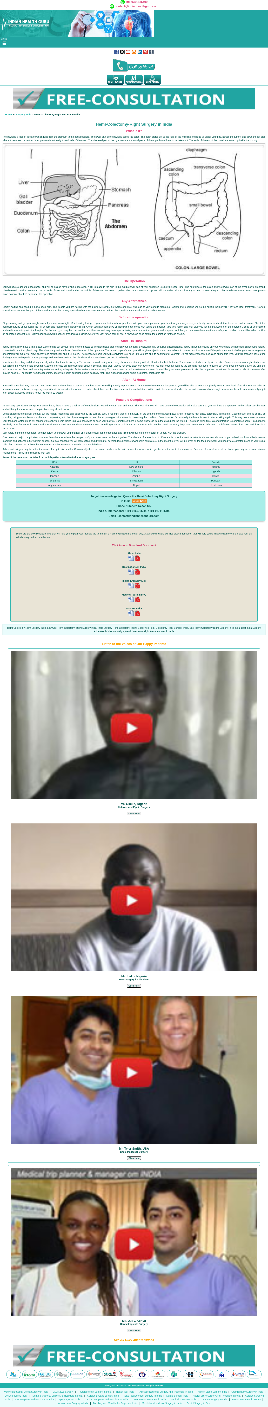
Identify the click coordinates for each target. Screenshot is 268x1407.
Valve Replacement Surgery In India (143, 1395)
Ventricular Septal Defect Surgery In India (26, 1391)
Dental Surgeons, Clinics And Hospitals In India (57, 1395)
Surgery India (23, 114)
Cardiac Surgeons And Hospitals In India (106, 1399)
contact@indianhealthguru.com (136, 6)
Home (8, 114)
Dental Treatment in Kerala (246, 1399)
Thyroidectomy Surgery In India (94, 1391)
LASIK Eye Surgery (63, 1391)
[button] (134, 813)
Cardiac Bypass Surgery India (103, 1395)
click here (139, 501)
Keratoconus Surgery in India (73, 1403)
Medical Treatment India (183, 1399)
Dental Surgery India (177, 1395)
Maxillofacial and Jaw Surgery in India (162, 1403)
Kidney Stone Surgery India (212, 1391)
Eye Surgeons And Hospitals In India (34, 1399)
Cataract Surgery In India (214, 1399)
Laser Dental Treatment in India (149, 1399)
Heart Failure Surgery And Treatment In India (216, 1395)
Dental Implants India (16, 1395)
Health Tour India (125, 1391)
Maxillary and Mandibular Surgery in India (115, 1403)
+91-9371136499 (136, 2)
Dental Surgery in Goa (198, 1403)
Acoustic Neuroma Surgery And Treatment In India (166, 1391)
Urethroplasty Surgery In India (247, 1391)
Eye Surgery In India (69, 1399)
